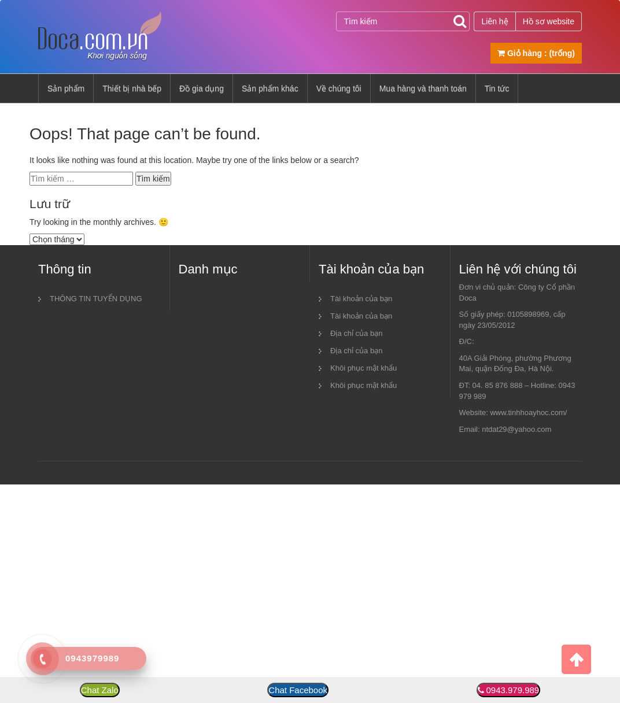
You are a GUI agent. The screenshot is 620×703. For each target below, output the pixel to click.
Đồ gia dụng (201, 88)
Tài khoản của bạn (361, 298)
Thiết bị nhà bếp (131, 88)
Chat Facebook (297, 690)
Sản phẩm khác (270, 88)
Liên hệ (494, 21)
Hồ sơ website (548, 21)
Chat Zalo (100, 690)
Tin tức (497, 88)
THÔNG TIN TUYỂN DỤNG (96, 298)
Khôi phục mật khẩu (363, 368)
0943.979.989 (512, 690)
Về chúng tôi (338, 88)
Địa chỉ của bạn (356, 333)
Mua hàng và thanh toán (423, 88)
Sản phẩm (65, 88)
